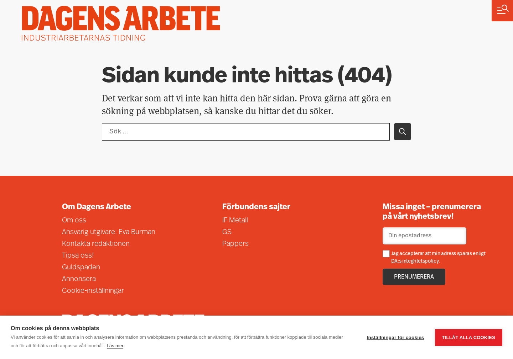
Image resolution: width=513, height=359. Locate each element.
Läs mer (115, 345)
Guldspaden (81, 267)
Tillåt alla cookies (468, 337)
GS (227, 232)
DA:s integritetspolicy (415, 261)
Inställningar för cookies (395, 337)
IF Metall (235, 220)
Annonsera (79, 279)
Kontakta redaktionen (96, 244)
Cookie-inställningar (93, 291)
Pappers (235, 244)
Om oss (74, 220)
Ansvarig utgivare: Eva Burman (108, 232)
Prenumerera (414, 277)
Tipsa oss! (78, 255)
